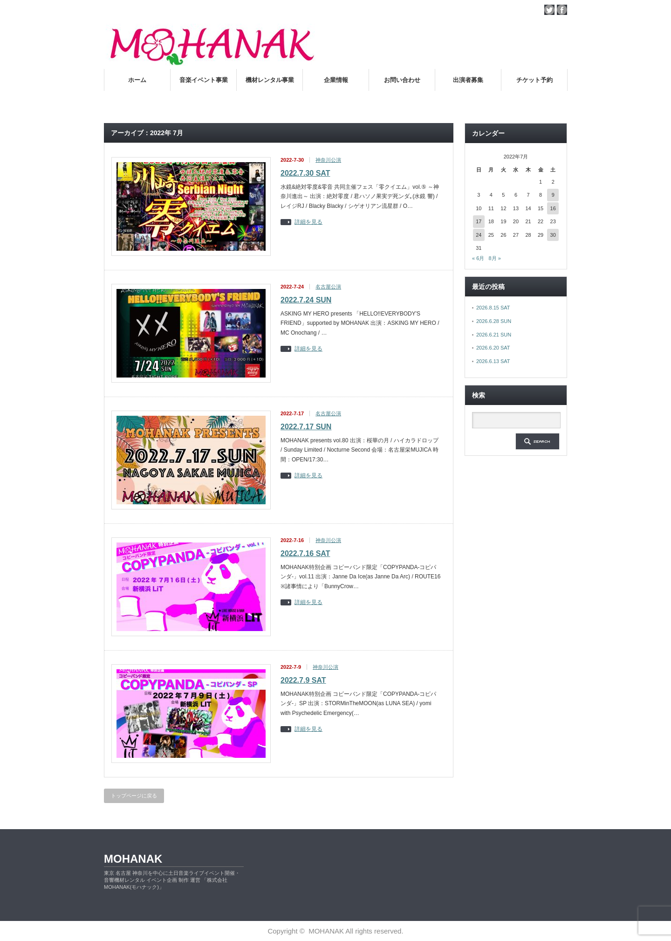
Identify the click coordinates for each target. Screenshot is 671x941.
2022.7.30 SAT (305, 173)
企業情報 (336, 79)
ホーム (137, 79)
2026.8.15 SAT (493, 307)
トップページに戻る (134, 795)
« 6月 (478, 258)
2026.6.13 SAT (493, 361)
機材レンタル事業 (270, 79)
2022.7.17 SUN (306, 427)
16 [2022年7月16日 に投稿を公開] (553, 208)
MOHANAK (133, 858)
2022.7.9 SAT (303, 680)
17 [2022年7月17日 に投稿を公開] (478, 221)
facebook (562, 10)
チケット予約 (534, 79)
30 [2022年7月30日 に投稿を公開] (553, 235)
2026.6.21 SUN (493, 334)
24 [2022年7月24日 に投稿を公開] (478, 235)
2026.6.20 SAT (493, 347)
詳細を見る (308, 222)
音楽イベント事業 (203, 79)
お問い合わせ (402, 79)
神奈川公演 (328, 160)
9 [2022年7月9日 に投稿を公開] (553, 195)
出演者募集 (468, 79)
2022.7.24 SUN (306, 300)
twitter (549, 10)
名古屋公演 (328, 286)
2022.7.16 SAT (305, 553)
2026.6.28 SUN (493, 321)
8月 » (494, 258)
